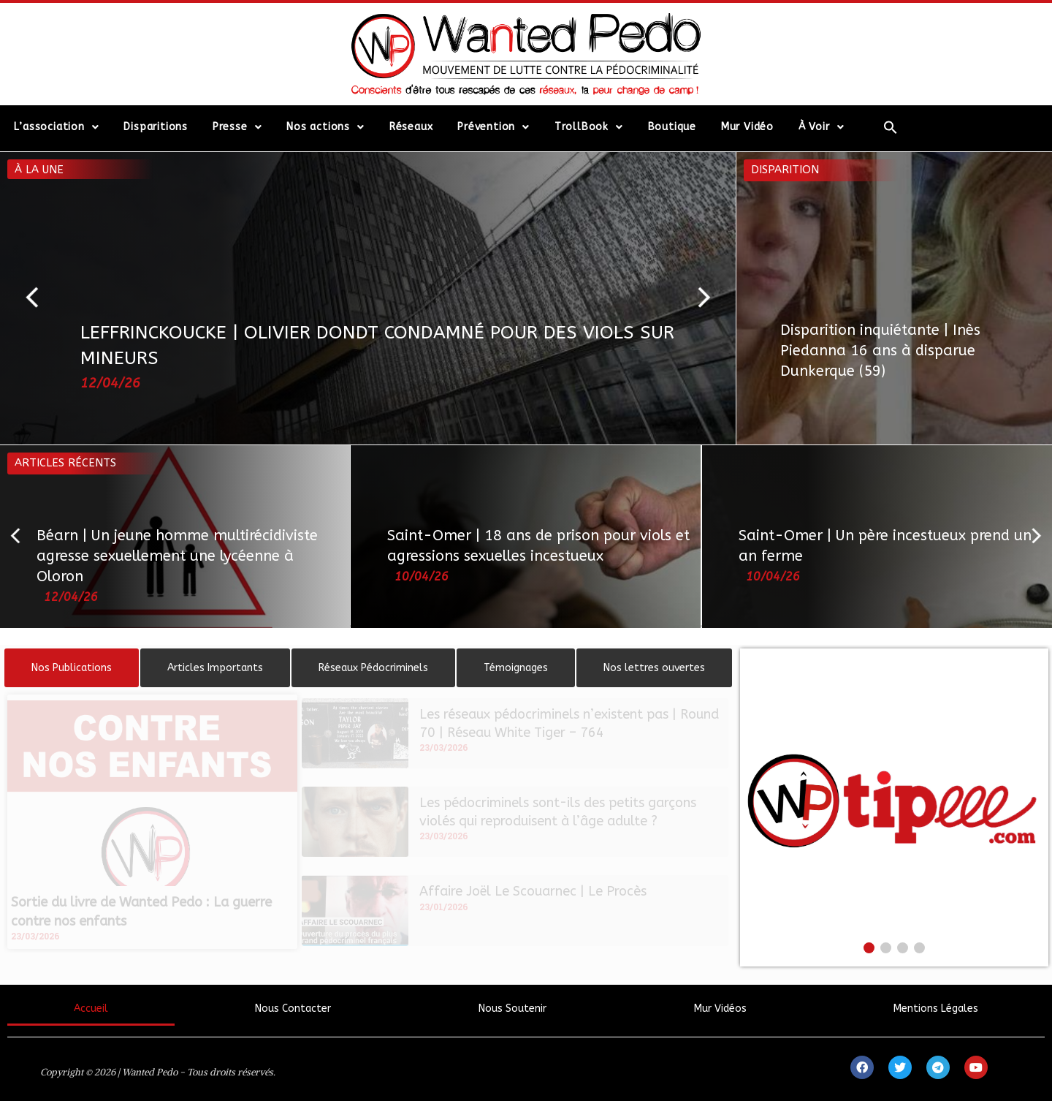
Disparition (785, 169)
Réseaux (411, 127)
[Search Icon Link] (890, 127)
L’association (56, 127)
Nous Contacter (293, 1008)
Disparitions (155, 127)
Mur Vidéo (747, 127)
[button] (38, 298)
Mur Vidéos (720, 1008)
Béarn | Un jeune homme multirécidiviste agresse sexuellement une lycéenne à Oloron (177, 556)
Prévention (493, 127)
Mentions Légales (935, 1008)
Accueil (91, 1008)
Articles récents (65, 462)
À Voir (821, 127)
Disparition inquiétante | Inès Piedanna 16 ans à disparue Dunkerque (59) (880, 350)
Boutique (672, 127)
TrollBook (588, 127)
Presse (237, 127)
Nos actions (325, 127)
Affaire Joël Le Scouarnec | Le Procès (533, 891)
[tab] (71, 667)
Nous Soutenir (512, 1008)
